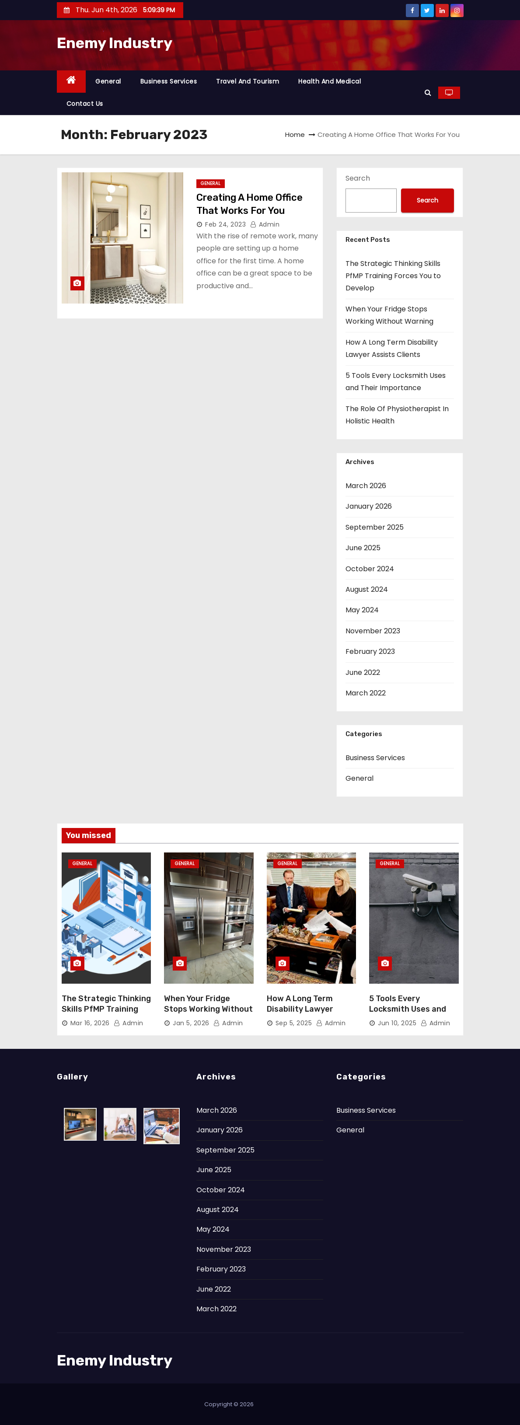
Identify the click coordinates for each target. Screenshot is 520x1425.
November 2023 (373, 631)
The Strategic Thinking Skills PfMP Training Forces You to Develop (393, 275)
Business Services (168, 81)
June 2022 (363, 672)
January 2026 (369, 506)
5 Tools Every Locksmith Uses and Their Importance (407, 1009)
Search (358, 178)
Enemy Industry (114, 43)
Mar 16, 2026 (90, 1023)
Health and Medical (329, 81)
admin (265, 224)
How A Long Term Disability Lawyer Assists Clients (300, 1009)
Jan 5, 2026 (191, 1023)
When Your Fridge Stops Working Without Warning (208, 1009)
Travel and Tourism (247, 81)
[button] (428, 92)
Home (295, 134)
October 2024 (370, 569)
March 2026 (366, 486)
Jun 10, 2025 (397, 1023)
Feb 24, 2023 (225, 224)
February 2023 (370, 651)
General (108, 81)
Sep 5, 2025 (294, 1023)
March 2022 (366, 693)
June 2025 (363, 548)
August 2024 (367, 589)
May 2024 (362, 610)
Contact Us (84, 103)
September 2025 (375, 527)
